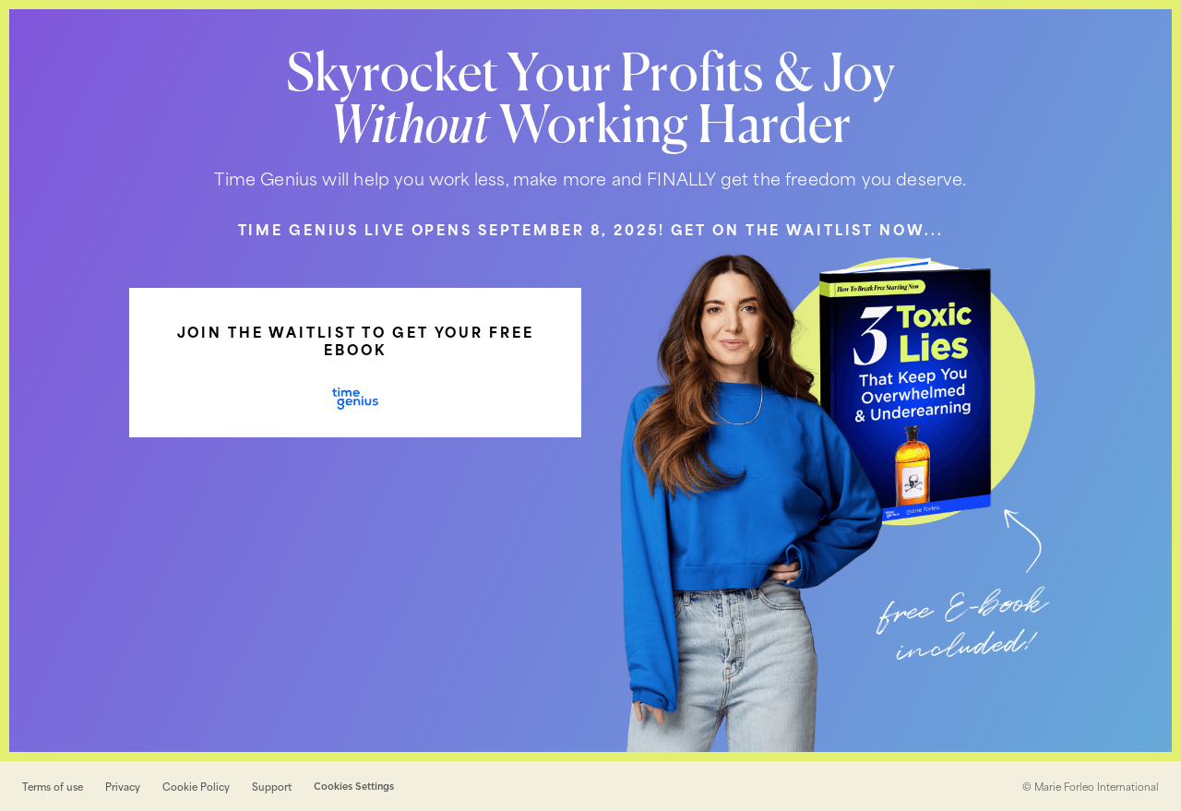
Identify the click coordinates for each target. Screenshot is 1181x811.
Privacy (122, 786)
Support (272, 786)
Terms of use (52, 786)
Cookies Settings (354, 786)
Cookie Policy (196, 786)
